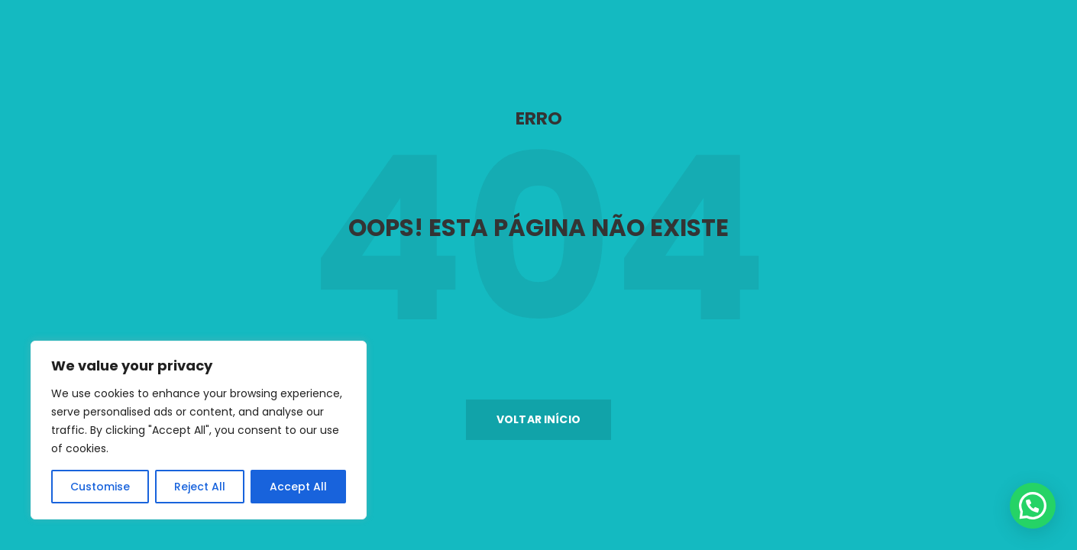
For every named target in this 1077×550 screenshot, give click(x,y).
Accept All (298, 486)
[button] (538, 420)
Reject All (199, 486)
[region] (199, 430)
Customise (100, 486)
